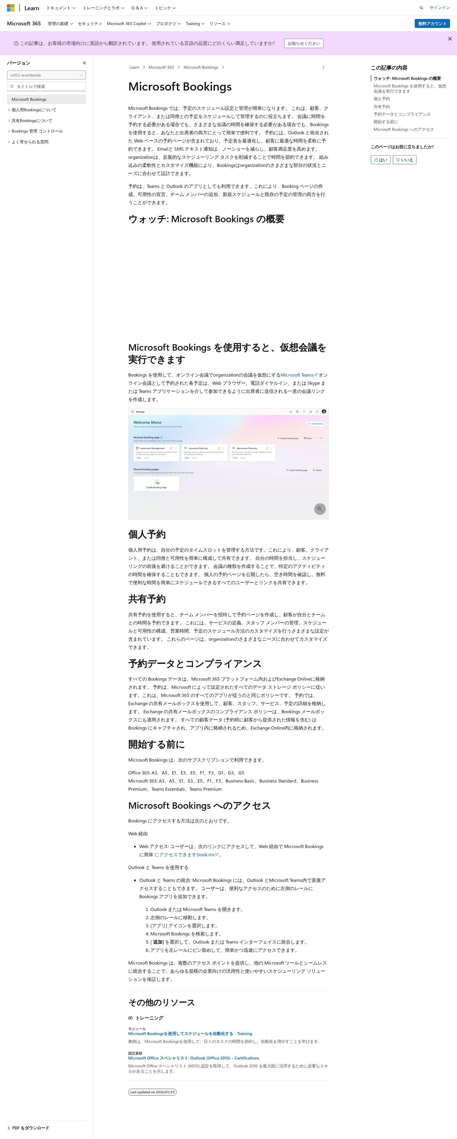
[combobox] (46, 75)
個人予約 (382, 98)
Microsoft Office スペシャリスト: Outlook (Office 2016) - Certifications (193, 1058)
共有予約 (382, 106)
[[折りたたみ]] (84, 63)
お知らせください (304, 43)
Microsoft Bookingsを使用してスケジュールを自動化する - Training (190, 1033)
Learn (134, 67)
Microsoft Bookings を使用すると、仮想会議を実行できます (410, 88)
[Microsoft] (11, 8)
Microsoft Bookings (201, 67)
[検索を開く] (421, 8)
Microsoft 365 (161, 67)
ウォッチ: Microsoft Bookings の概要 (407, 78)
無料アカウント (432, 23)
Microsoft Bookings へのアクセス (404, 129)
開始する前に (386, 121)
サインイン (440, 7)
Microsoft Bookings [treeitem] (29, 99)
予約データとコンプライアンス (402, 114)
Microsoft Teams (297, 375)
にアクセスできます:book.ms (184, 854)
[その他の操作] (324, 67)
